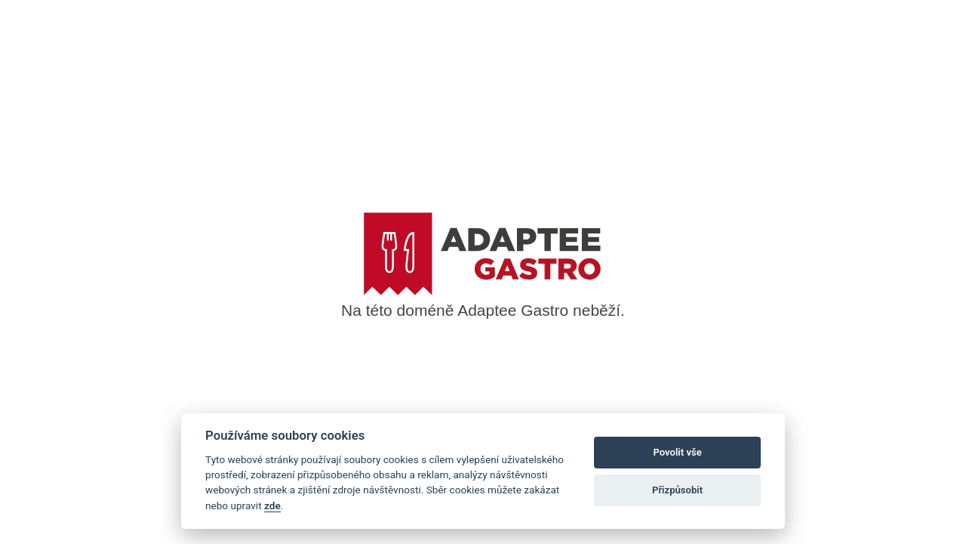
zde (272, 505)
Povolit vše (677, 452)
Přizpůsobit (677, 490)
